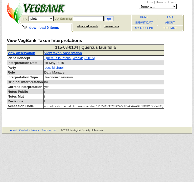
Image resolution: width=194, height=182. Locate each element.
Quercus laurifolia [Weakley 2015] (69, 58)
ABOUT (170, 22)
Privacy (35, 130)
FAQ (170, 16)
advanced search (87, 26)
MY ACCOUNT (144, 28)
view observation (21, 53)
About (13, 130)
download (44, 28)
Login (150, 2)
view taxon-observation (63, 53)
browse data (111, 26)
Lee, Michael (54, 68)
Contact (23, 130)
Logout (172, 2)
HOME (144, 16)
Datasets (161, 2)
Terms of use (48, 130)
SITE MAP (169, 28)
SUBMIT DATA (144, 22)
